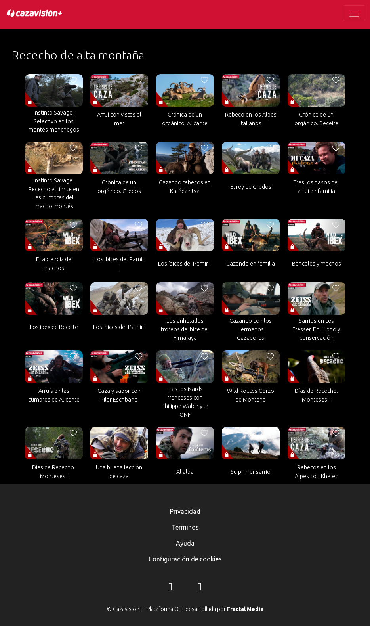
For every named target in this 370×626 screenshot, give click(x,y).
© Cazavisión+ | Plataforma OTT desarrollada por (185, 609)
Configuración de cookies (185, 559)
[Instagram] (170, 587)
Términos (185, 527)
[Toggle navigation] (354, 13)
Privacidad (185, 511)
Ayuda (185, 543)
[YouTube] (199, 587)
